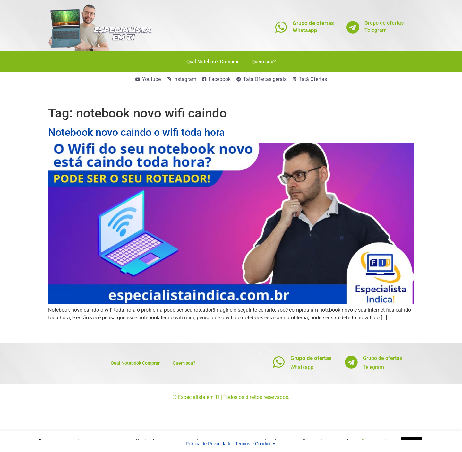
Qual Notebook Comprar (212, 62)
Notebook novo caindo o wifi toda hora (136, 132)
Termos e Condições (256, 443)
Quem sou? (264, 62)
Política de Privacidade (208, 443)
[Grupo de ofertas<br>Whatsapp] (281, 27)
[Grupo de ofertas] (279, 362)
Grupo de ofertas (311, 358)
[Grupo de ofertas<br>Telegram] (353, 27)
